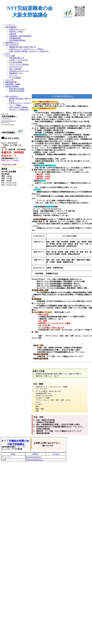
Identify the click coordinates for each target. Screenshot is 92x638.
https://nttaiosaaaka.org (33, 457)
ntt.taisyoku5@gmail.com (8, 121)
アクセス (55, 454)
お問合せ (35, 454)
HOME (13, 454)
